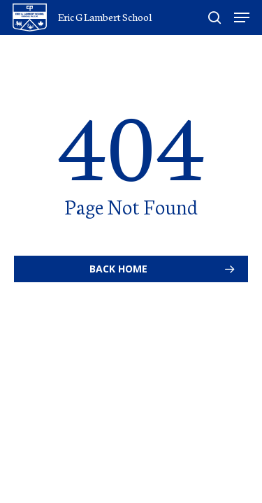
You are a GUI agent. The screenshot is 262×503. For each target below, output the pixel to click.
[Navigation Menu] (241, 17)
